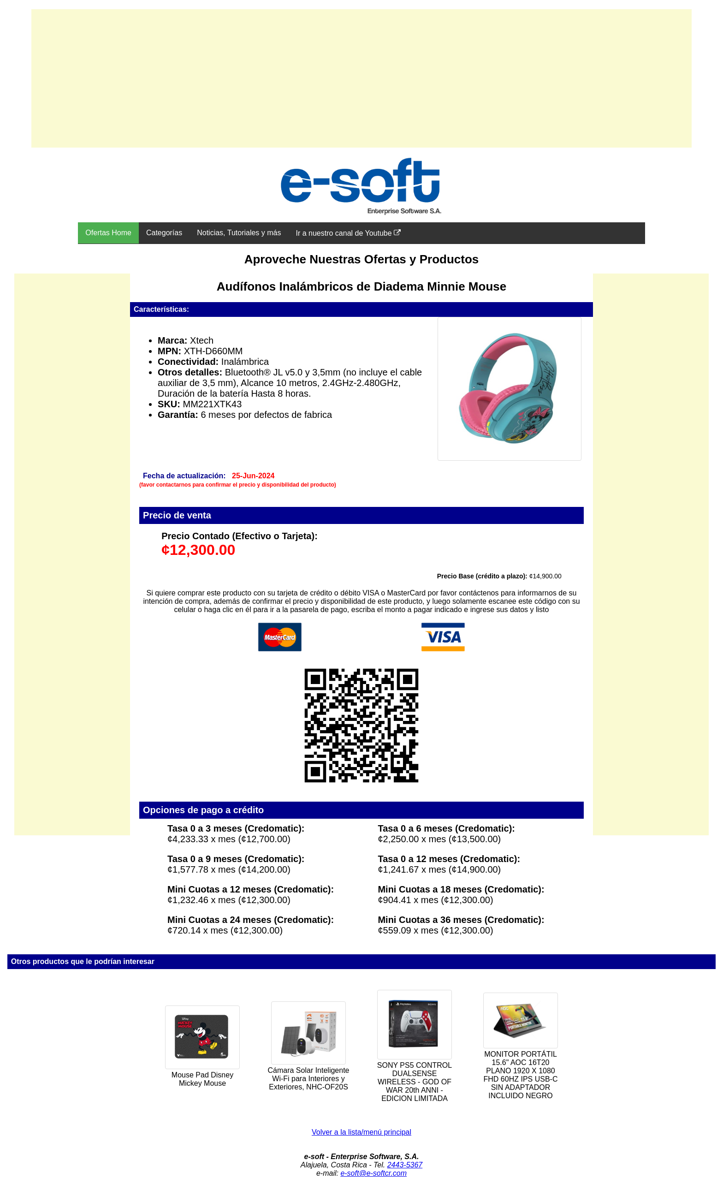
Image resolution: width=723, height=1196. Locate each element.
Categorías (164, 233)
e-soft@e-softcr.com (373, 1173)
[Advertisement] (361, 78)
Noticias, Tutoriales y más (239, 233)
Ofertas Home (108, 233)
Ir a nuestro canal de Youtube (348, 233)
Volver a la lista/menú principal (361, 1132)
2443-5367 (405, 1165)
